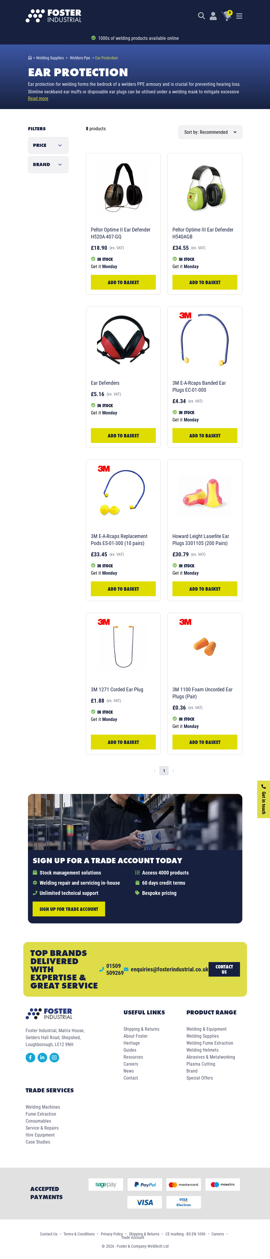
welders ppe (82, 58)
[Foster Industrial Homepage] (54, 16)
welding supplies (52, 58)
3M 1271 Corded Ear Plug (117, 689)
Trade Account (132, 1237)
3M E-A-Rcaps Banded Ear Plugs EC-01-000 (199, 386)
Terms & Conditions (79, 1234)
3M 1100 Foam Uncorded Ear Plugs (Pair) (202, 692)
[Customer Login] (213, 16)
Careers (130, 1064)
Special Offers (199, 1078)
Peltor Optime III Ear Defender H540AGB (202, 233)
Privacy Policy (112, 1234)
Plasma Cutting (200, 1064)
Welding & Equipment (206, 1029)
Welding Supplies (202, 1036)
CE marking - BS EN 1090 (185, 1234)
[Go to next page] (173, 770)
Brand (191, 1071)
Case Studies (38, 1142)
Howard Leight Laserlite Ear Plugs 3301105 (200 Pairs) (200, 539)
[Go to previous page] (154, 770)
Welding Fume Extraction (209, 1043)
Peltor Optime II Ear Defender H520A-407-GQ (120, 233)
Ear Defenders (105, 383)
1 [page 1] (164, 770)
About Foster (135, 1036)
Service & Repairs (42, 1128)
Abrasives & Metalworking (210, 1057)
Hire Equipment (40, 1135)
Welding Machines (43, 1107)
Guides (129, 1050)
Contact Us (48, 1234)
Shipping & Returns (141, 1029)
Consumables (38, 1121)
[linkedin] (44, 1061)
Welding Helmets (202, 1050)
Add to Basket (123, 282)
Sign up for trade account (69, 909)
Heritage (131, 1043)
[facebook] (32, 1061)
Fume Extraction (41, 1114)
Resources (133, 1057)
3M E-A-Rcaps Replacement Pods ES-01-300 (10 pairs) (119, 539)
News (128, 1071)
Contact (130, 1078)
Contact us (224, 969)
